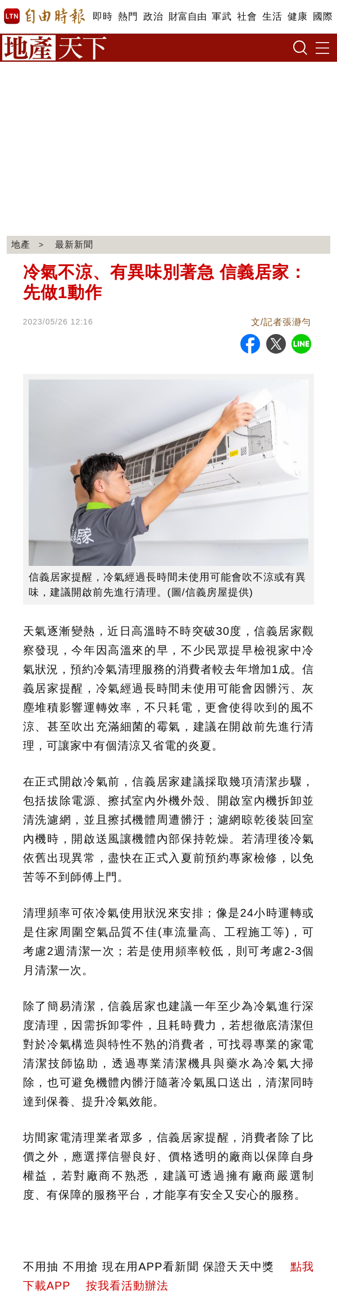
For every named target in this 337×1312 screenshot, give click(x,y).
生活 (272, 16)
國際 (323, 16)
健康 (297, 16)
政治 (153, 16)
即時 (102, 16)
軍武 (221, 16)
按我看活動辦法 (127, 1285)
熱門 (128, 16)
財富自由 (187, 16)
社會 (247, 16)
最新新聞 (74, 244)
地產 (20, 244)
